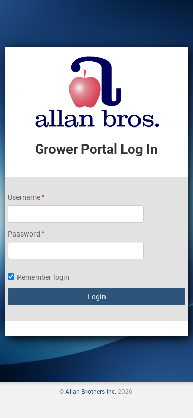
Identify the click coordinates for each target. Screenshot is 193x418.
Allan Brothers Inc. (90, 391)
